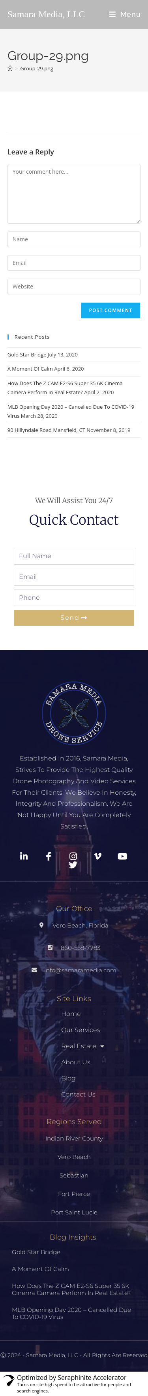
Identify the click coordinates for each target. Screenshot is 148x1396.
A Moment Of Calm (30, 368)
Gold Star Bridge (27, 354)
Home (71, 1014)
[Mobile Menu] (125, 14)
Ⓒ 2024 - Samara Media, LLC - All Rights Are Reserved (74, 1355)
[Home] (10, 68)
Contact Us (78, 1094)
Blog (68, 1078)
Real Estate (82, 1046)
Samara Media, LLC (46, 14)
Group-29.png (36, 68)
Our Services (80, 1030)
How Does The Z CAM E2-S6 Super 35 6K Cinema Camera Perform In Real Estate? (71, 1289)
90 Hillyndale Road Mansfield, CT (46, 429)
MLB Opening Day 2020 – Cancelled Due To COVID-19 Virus (71, 1313)
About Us (75, 1062)
